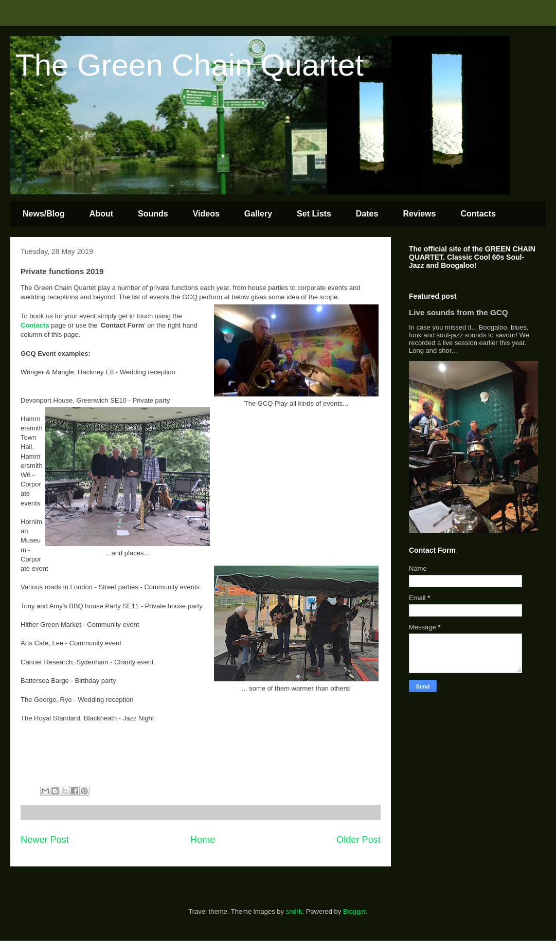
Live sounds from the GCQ (458, 312)
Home (203, 840)
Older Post (358, 840)
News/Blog (44, 213)
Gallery (258, 213)
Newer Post (45, 840)
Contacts (477, 213)
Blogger (354, 911)
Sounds (153, 213)
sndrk (294, 911)
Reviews (419, 213)
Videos (206, 213)
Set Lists (314, 213)
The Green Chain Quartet (189, 65)
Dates (367, 213)
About (101, 213)
